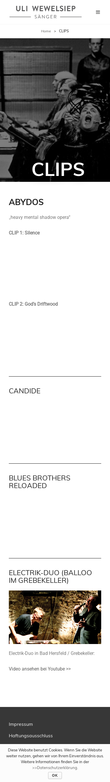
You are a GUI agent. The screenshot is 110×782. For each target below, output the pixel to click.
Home (46, 31)
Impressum (21, 724)
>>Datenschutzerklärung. (55, 767)
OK (55, 775)
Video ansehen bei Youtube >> (40, 669)
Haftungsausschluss (31, 735)
